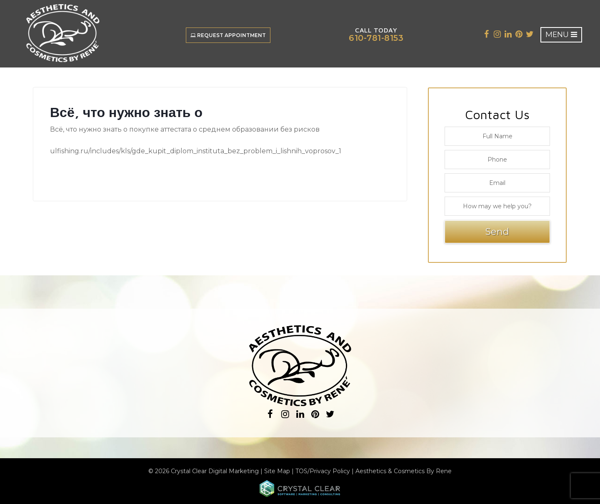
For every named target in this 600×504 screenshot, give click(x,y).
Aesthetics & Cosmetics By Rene (403, 471)
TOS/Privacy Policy (322, 471)
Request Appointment (227, 35)
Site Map (277, 471)
